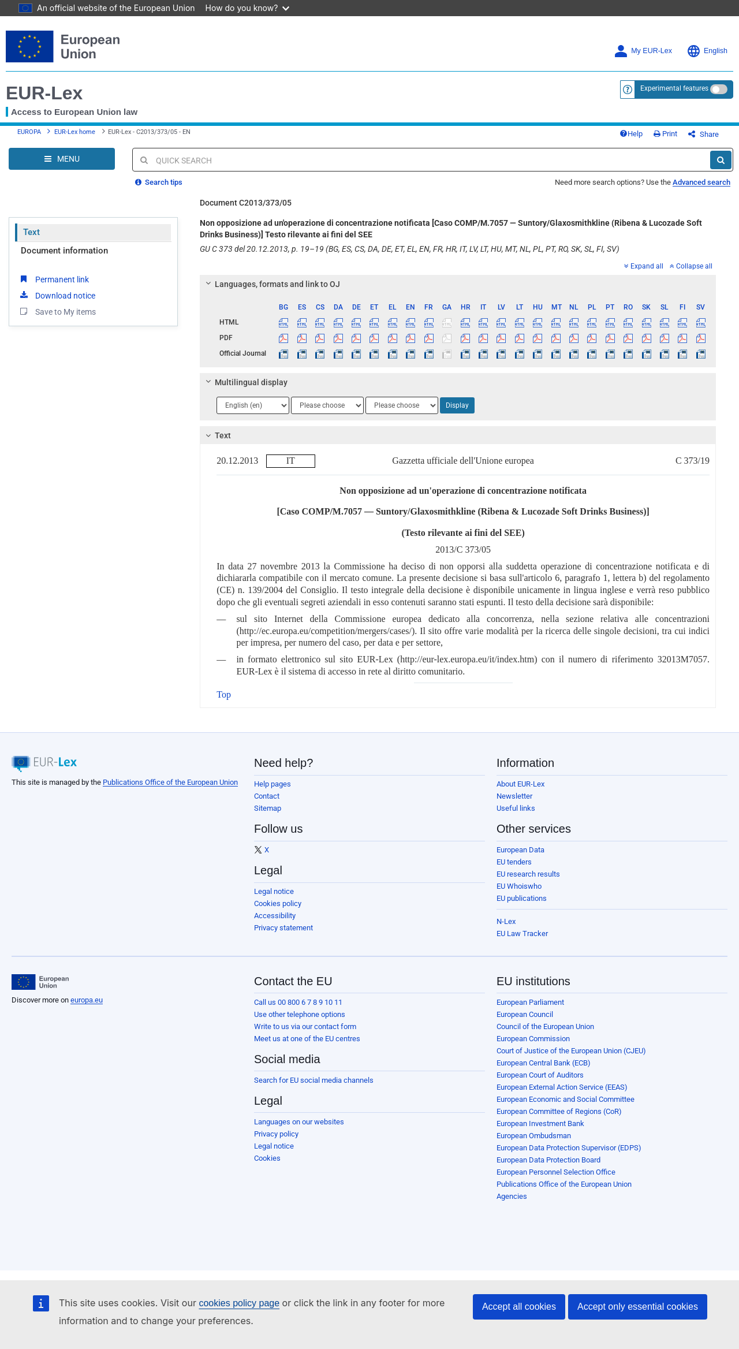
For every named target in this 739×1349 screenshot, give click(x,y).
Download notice (56, 295)
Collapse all (691, 266)
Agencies (512, 1196)
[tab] (457, 284)
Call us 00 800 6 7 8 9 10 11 (298, 1002)
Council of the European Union (545, 1026)
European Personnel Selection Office (556, 1172)
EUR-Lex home (74, 132)
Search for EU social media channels (314, 1080)
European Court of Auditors (540, 1075)
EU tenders (514, 862)
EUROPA (29, 132)
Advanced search (701, 182)
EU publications (522, 898)
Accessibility (275, 915)
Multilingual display (245, 382)
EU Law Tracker (522, 933)
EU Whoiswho (519, 886)
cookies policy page (239, 1303)
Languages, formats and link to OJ (271, 284)
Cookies (267, 1158)
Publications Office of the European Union (170, 782)
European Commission (533, 1038)
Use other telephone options (299, 1014)
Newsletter (514, 796)
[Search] (720, 160)
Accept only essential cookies (637, 1306)
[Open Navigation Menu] (62, 159)
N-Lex (506, 921)
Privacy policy (276, 1134)
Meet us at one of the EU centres (307, 1038)
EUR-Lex (44, 93)
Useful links (516, 808)
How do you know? (248, 8)
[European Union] (40, 982)
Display (457, 405)
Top (224, 694)
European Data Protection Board (548, 1160)
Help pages (272, 784)
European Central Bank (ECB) (544, 1063)
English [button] (706, 51)
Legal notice (274, 891)
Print (665, 133)
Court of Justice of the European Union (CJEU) (571, 1050)
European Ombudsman (534, 1135)
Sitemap (267, 808)
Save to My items (57, 311)
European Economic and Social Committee (566, 1099)
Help (631, 133)
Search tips (158, 182)
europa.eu (86, 1000)
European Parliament (530, 1002)
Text (31, 232)
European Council (525, 1014)
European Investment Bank (540, 1123)
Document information (64, 250)
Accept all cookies (519, 1306)
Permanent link (53, 279)
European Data (520, 849)
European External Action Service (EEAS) (562, 1087)
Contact (266, 796)
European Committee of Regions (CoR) (559, 1111)
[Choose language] (253, 405)
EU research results (528, 874)
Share (703, 134)
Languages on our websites (299, 1121)
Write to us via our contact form (305, 1026)
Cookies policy (277, 903)
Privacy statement (283, 927)
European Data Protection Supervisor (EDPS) (569, 1147)
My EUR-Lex (643, 51)
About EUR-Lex (520, 784)
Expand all (643, 266)
